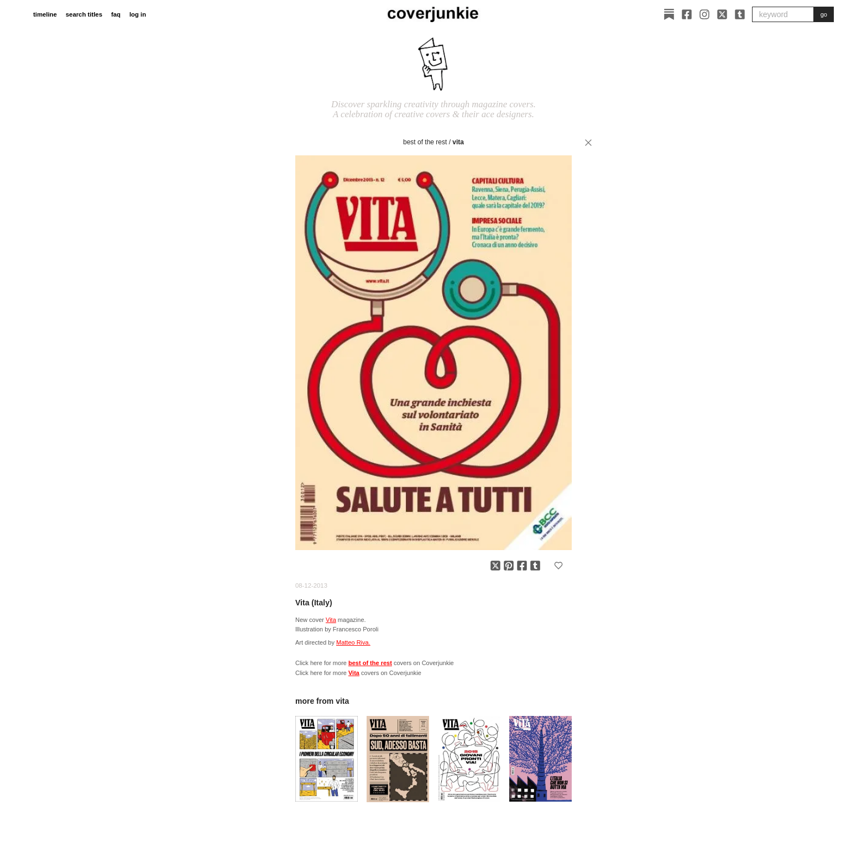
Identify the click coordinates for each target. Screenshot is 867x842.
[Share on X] (495, 565)
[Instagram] (704, 14)
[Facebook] (686, 14)
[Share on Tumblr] (535, 565)
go (824, 14)
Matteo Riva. (353, 642)
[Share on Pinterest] (508, 565)
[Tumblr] (739, 14)
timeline (45, 14)
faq (116, 14)
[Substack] (669, 14)
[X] (722, 14)
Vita (458, 142)
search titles (84, 14)
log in (137, 14)
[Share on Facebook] (521, 565)
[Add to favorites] (558, 566)
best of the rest (425, 142)
